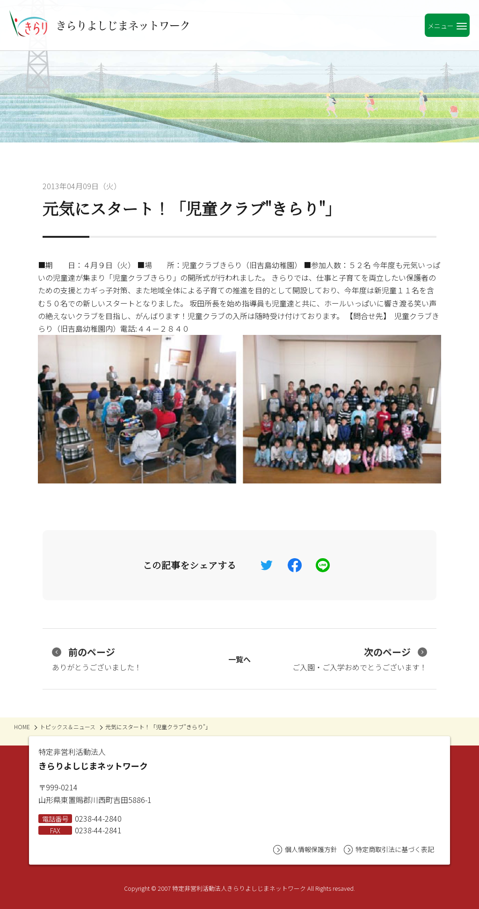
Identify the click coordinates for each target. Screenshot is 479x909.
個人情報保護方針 (305, 849)
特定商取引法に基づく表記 (389, 849)
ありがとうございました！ (97, 659)
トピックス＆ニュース (67, 727)
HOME (22, 727)
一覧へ (239, 659)
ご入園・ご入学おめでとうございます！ (359, 659)
